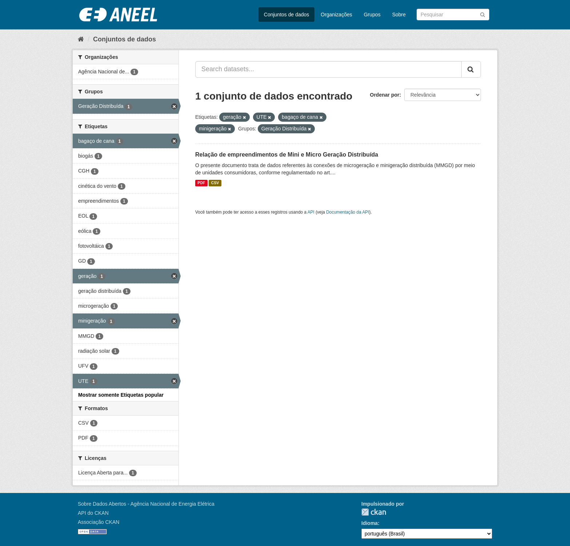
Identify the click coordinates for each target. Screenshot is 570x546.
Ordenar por (385, 95)
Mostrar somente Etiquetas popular (121, 395)
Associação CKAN (98, 522)
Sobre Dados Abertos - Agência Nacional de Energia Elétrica (146, 504)
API (311, 212)
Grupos (372, 14)
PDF (201, 183)
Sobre (399, 14)
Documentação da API (347, 212)
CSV (215, 183)
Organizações (336, 14)
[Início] (81, 39)
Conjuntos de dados (286, 14)
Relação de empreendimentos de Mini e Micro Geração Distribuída (286, 154)
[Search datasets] (453, 14)
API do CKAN (93, 513)
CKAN (373, 512)
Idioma (369, 523)
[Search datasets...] (328, 69)
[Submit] (482, 14)
